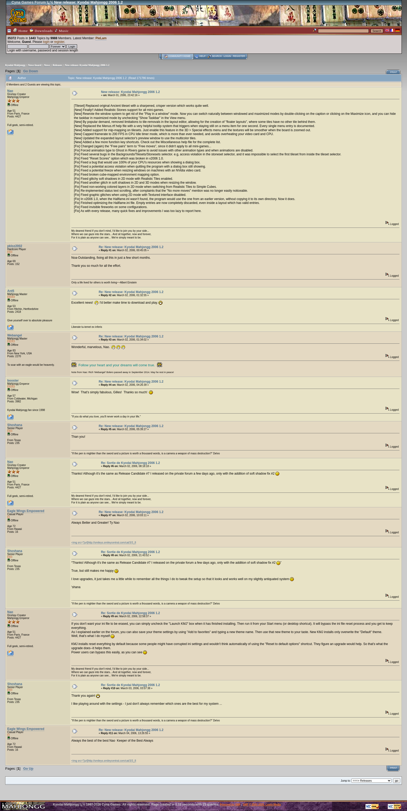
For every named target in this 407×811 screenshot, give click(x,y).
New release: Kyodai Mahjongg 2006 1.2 (87, 65)
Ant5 (10, 291)
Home (20, 30)
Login (227, 56)
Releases (57, 65)
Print (393, 72)
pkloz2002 (14, 246)
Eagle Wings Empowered (25, 511)
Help (202, 56)
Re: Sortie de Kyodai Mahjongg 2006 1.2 (130, 463)
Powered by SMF (230, 804)
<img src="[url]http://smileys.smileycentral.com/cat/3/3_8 (103, 542)
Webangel (14, 335)
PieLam (101, 38)
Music (62, 31)
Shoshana (14, 425)
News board (34, 65)
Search (217, 56)
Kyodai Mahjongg (15, 65)
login (46, 42)
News (47, 65)
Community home (179, 56)
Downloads (41, 30)
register (59, 42)
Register (239, 56)
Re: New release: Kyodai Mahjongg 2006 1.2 (131, 247)
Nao (10, 91)
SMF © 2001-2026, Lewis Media (262, 804)
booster (13, 380)
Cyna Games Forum (28, 2)
